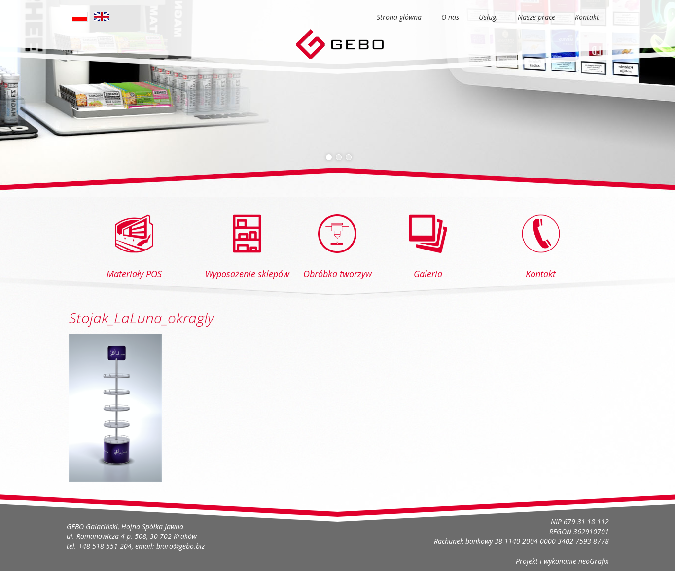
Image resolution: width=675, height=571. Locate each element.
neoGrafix (593, 561)
